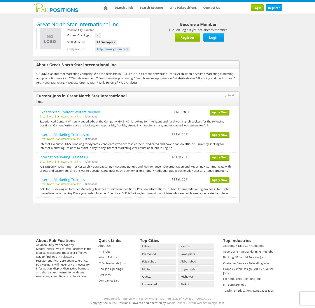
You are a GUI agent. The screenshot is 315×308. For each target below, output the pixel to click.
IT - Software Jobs (234, 285)
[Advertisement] (273, 45)
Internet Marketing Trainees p (64, 157)
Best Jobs (104, 275)
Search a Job (124, 7)
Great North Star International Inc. (60, 116)
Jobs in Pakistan (108, 257)
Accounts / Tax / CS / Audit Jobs (243, 246)
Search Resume (151, 7)
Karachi (185, 246)
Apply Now (219, 112)
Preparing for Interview (119, 299)
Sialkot (184, 284)
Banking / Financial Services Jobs (244, 257)
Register (274, 8)
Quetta (146, 276)
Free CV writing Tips (151, 299)
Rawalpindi (187, 254)
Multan (147, 269)
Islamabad (149, 254)
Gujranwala (188, 269)
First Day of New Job (180, 299)
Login (257, 8)
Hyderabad (149, 284)
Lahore (146, 246)
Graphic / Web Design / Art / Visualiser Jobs (248, 271)
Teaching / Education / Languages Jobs (248, 290)
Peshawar (186, 276)
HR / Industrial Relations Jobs (242, 279)
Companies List (108, 280)
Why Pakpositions (183, 7)
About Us (104, 246)
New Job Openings (110, 269)
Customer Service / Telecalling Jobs (246, 263)
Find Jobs (104, 252)
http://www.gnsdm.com (112, 49)
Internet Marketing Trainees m (64, 134)
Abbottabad (188, 261)
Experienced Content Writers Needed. (70, 112)
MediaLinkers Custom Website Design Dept (195, 303)
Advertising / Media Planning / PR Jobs (248, 252)
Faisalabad (149, 261)
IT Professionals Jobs (112, 263)
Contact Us (211, 7)
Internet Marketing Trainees (62, 179)
